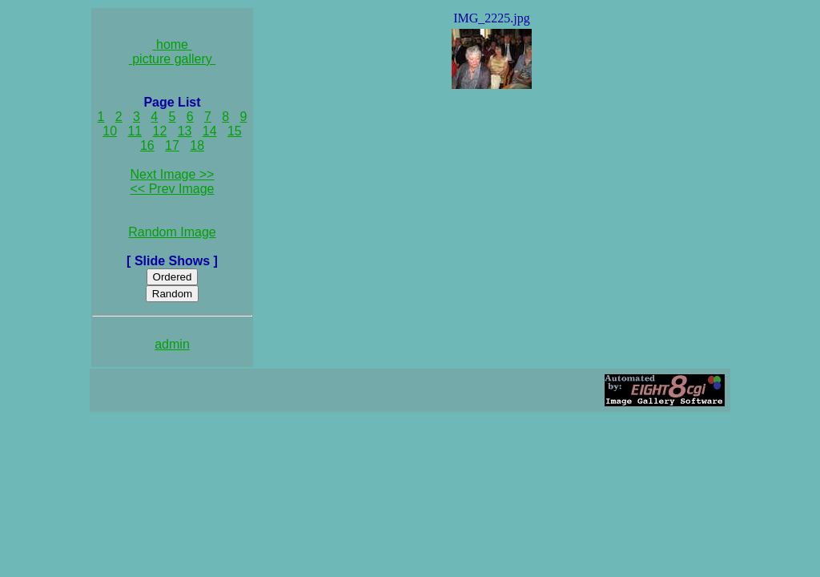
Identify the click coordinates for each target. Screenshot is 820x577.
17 (172, 145)
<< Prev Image (173, 189)
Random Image (171, 232)
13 (185, 131)
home (172, 44)
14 (210, 131)
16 (147, 145)
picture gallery (172, 59)
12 (160, 131)
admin (172, 344)
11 (134, 131)
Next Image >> (173, 174)
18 (197, 145)
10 (109, 131)
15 (234, 131)
